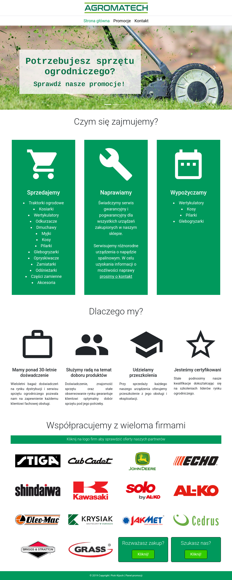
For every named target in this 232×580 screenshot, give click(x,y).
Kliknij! (143, 554)
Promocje (122, 20)
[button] (17, 67)
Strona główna (97, 20)
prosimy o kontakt (116, 276)
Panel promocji (134, 575)
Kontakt (141, 20)
